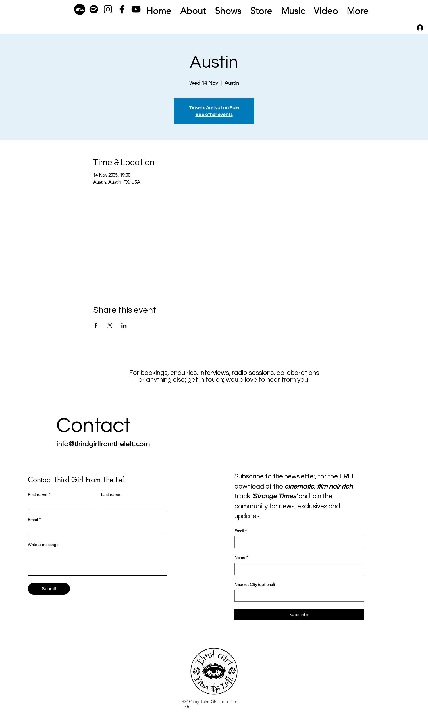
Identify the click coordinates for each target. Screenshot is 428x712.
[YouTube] (136, 9)
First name (39, 494)
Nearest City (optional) (254, 584)
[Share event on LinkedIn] (124, 325)
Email (34, 519)
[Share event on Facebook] (96, 325)
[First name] (59, 504)
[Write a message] (97, 562)
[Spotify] (93, 9)
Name (241, 558)
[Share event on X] (110, 325)
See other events (214, 114)
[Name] (297, 569)
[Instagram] (107, 9)
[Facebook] (122, 9)
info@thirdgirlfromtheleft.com (103, 443)
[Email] (96, 529)
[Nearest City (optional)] (297, 595)
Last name (110, 494)
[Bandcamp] (79, 9)
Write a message (43, 544)
